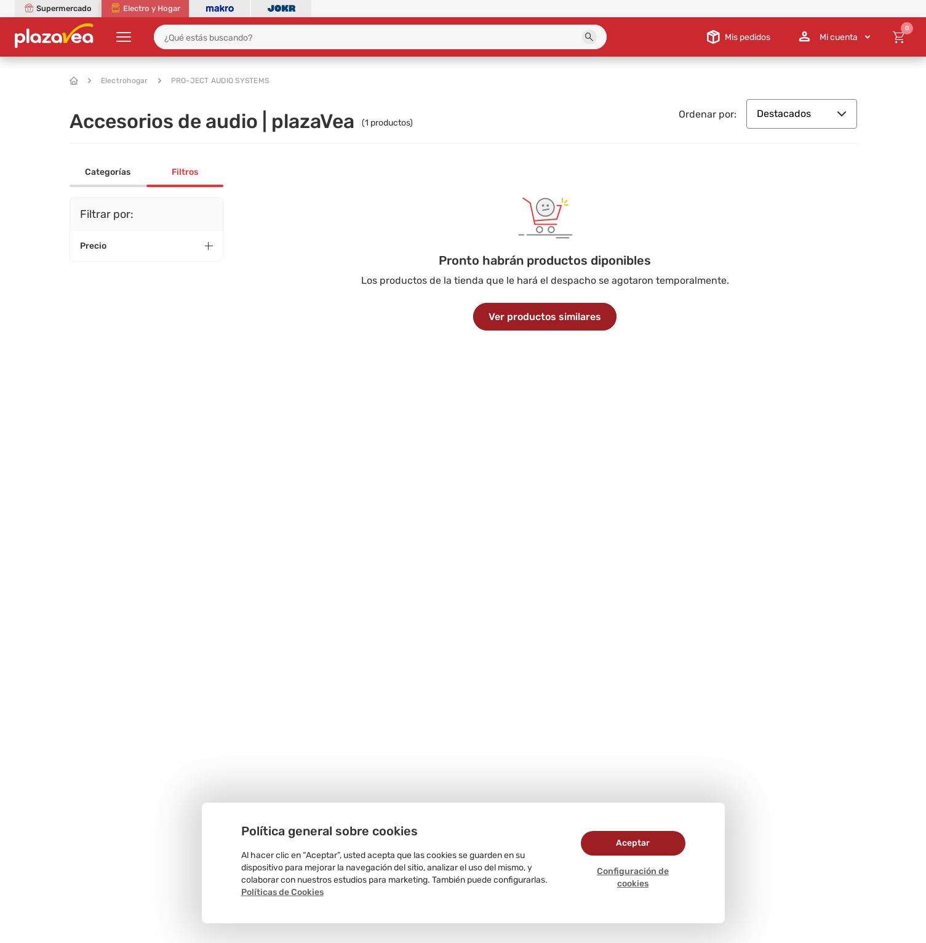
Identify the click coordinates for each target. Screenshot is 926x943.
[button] (589, 37)
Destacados (802, 113)
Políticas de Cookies (282, 892)
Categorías (107, 172)
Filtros (185, 172)
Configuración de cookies (633, 877)
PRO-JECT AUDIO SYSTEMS (213, 80)
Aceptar (633, 843)
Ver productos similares (545, 317)
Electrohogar (118, 80)
